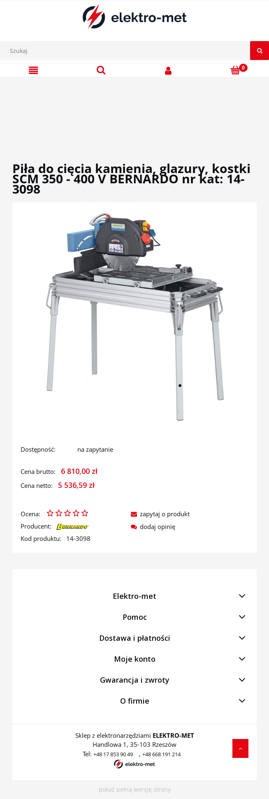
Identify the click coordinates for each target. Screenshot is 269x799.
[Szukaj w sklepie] (136, 51)
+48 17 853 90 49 (113, 754)
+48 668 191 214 (161, 754)
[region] (134, 110)
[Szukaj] (259, 50)
